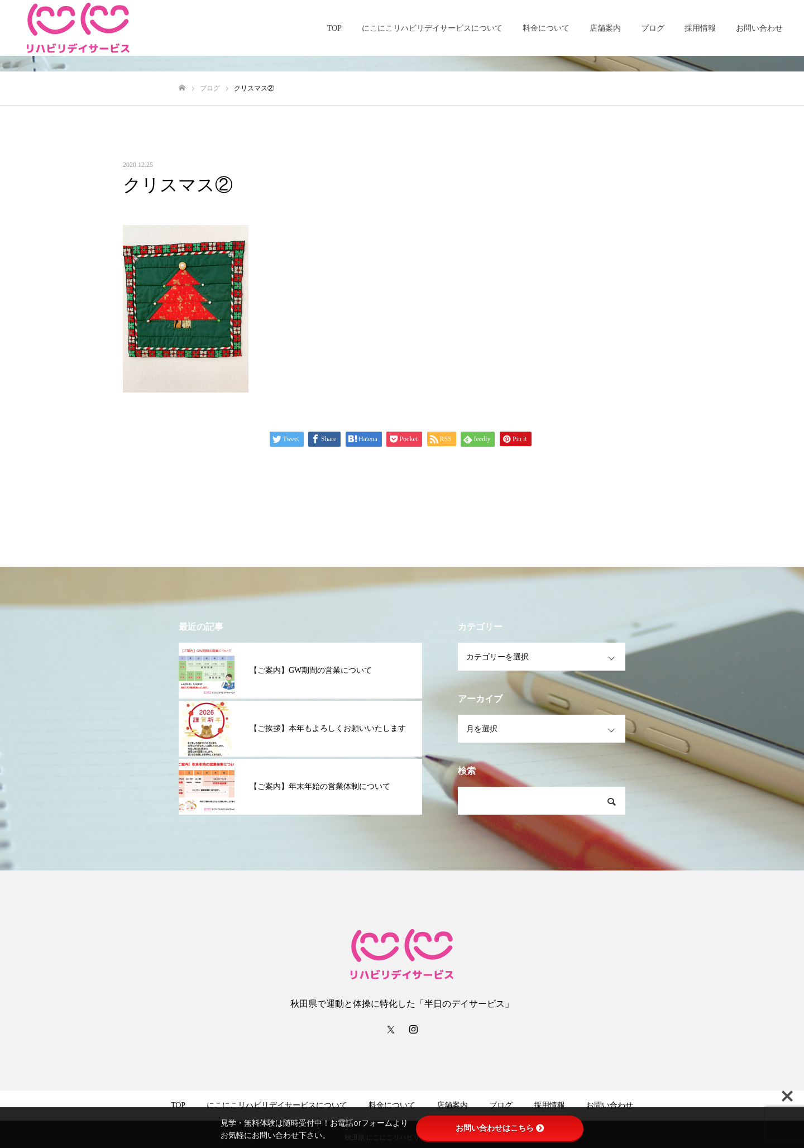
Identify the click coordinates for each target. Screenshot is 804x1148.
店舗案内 (605, 28)
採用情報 (700, 28)
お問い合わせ (759, 28)
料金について (546, 28)
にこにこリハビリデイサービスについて (432, 28)
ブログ (652, 28)
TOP (334, 28)
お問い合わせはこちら (500, 1128)
